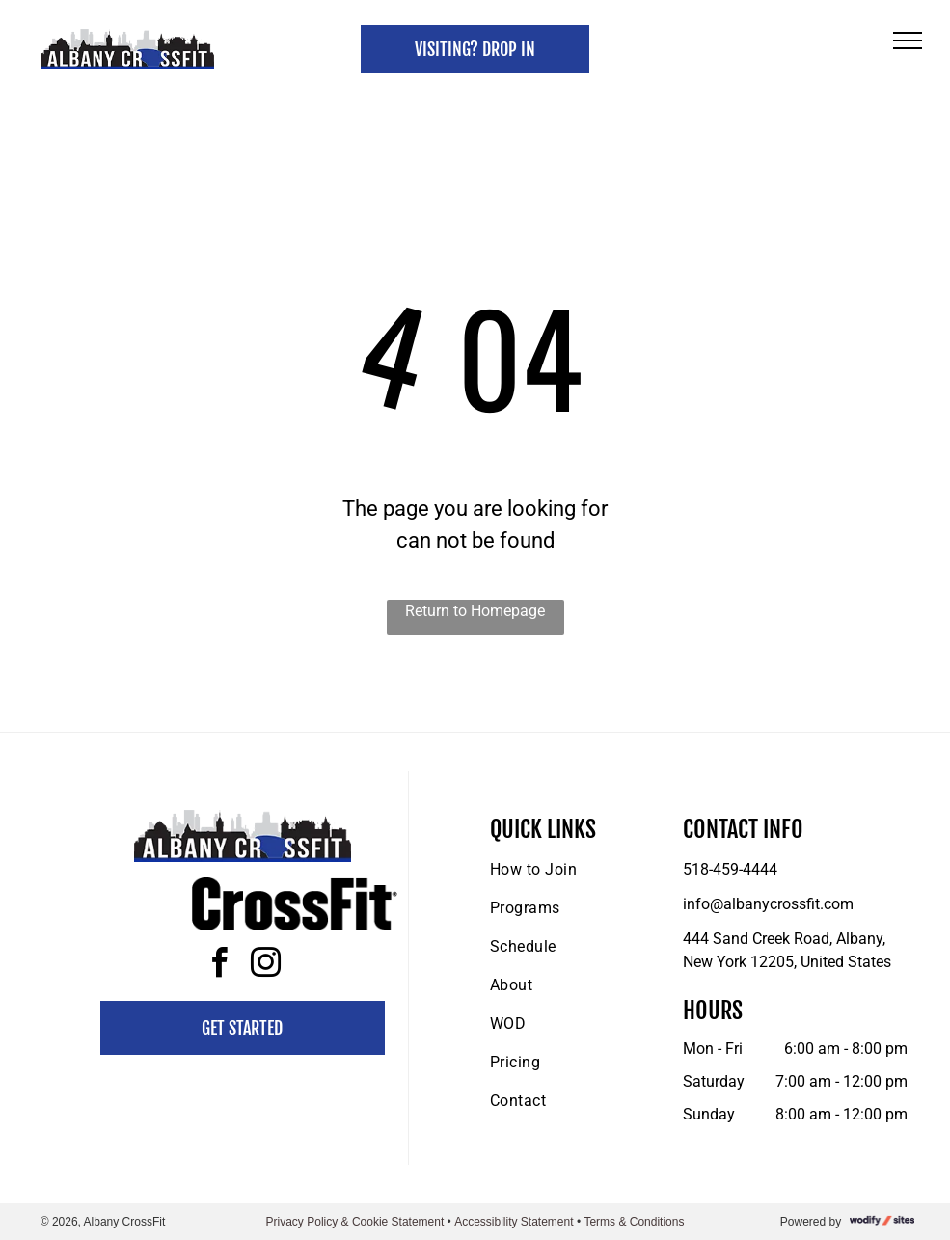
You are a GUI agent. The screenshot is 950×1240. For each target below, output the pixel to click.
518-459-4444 (730, 869)
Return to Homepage (475, 611)
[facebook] (219, 965)
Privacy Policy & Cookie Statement (355, 1221)
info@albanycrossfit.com (768, 904)
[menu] (907, 40)
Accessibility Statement (513, 1221)
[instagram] (265, 965)
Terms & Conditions (634, 1221)
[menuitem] (564, 869)
